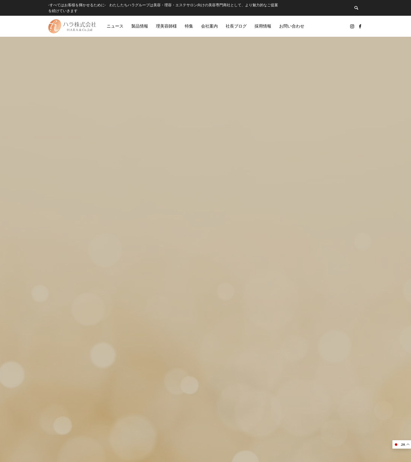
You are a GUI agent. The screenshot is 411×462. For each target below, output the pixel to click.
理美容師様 (166, 26)
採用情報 (263, 26)
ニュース (115, 26)
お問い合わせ (291, 26)
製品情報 (139, 26)
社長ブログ (236, 26)
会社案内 (209, 26)
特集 (189, 26)
